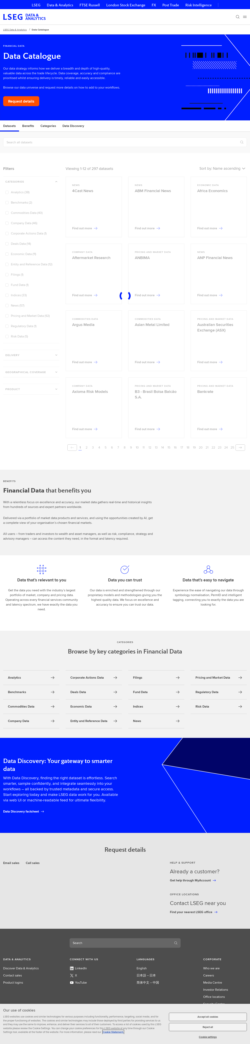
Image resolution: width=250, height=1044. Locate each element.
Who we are (211, 968)
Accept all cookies (207, 1017)
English (142, 968)
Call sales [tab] (33, 863)
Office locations (214, 996)
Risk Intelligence (198, 5)
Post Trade (170, 5)
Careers (208, 975)
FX (154, 5)
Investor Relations (215, 989)
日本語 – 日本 (146, 975)
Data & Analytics (60, 5)
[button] (25, 959)
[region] (125, 1024)
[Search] (237, 16)
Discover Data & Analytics (21, 968)
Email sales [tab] (11, 863)
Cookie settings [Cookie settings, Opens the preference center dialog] (208, 1037)
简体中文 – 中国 (148, 982)
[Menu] (244, 16)
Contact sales (12, 975)
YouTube (78, 982)
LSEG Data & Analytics (15, 29)
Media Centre (212, 982)
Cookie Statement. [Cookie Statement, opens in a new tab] (113, 1032)
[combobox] (120, 943)
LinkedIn (78, 968)
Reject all (208, 1027)
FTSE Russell (90, 5)
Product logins (13, 982)
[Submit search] (176, 943)
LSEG (36, 5)
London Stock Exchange (125, 5)
